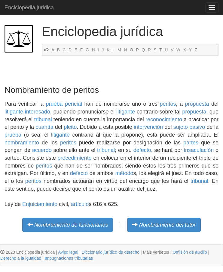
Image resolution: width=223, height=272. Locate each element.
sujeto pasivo (189, 127)
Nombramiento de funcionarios (71, 225)
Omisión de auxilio (190, 252)
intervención (148, 127)
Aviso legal (68, 252)
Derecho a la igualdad (20, 258)
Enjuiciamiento (39, 204)
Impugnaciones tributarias (69, 258)
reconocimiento (163, 119)
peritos (168, 104)
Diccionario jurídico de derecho (110, 252)
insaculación (199, 150)
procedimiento (75, 158)
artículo (80, 204)
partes (190, 143)
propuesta (197, 104)
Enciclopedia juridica (29, 8)
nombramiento (22, 143)
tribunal (43, 119)
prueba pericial (64, 104)
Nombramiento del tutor (167, 225)
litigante (14, 112)
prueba (13, 135)
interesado (37, 112)
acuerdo (42, 150)
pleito (70, 127)
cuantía (44, 127)
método (124, 173)
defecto (142, 150)
